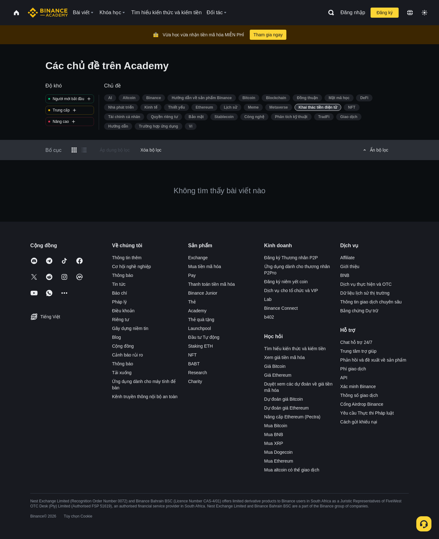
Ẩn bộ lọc (374, 150)
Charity (195, 381)
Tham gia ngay (268, 34)
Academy (197, 310)
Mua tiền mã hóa (204, 266)
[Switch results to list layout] (84, 150)
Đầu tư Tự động (203, 337)
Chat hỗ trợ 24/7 (356, 342)
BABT (194, 363)
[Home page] (48, 13)
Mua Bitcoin (275, 425)
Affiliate (347, 257)
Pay (192, 275)
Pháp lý (119, 301)
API (344, 377)
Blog (116, 337)
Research (197, 372)
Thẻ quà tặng (201, 319)
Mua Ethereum (278, 461)
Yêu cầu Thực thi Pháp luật (367, 413)
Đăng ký (385, 12)
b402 (269, 317)
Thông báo (122, 275)
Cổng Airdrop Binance (361, 404)
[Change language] (410, 12)
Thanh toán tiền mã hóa (211, 284)
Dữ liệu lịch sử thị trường (364, 293)
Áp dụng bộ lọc (115, 150)
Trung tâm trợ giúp (358, 351)
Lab (268, 299)
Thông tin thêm (126, 257)
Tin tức (119, 284)
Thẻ (192, 301)
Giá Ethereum (277, 375)
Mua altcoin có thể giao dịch (291, 469)
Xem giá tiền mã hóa (284, 357)
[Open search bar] (329, 12)
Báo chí (119, 293)
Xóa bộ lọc (150, 150)
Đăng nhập (353, 12)
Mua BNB (273, 434)
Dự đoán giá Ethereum (286, 407)
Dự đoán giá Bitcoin (283, 399)
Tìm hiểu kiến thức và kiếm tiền (295, 348)
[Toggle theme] (424, 12)
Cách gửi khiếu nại (358, 421)
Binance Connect (281, 308)
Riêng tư (120, 319)
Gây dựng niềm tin (130, 328)
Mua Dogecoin (278, 452)
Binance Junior (202, 293)
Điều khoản (123, 310)
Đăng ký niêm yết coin (286, 281)
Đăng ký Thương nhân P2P (291, 257)
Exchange (198, 257)
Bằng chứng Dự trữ (359, 310)
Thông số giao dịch (359, 395)
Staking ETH (200, 346)
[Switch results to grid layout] (74, 150)
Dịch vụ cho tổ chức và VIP (291, 290)
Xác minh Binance (358, 386)
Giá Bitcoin (275, 366)
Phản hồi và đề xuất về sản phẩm (373, 359)
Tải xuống (122, 372)
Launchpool (199, 328)
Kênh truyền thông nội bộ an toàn (145, 396)
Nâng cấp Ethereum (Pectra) (292, 416)
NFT (192, 354)
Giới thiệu (350, 266)
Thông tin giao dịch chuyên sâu (371, 301)
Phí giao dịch (353, 368)
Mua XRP (273, 443)
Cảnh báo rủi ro (127, 354)
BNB (344, 275)
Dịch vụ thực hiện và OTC (366, 284)
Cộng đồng (123, 346)
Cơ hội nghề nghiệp (131, 266)
